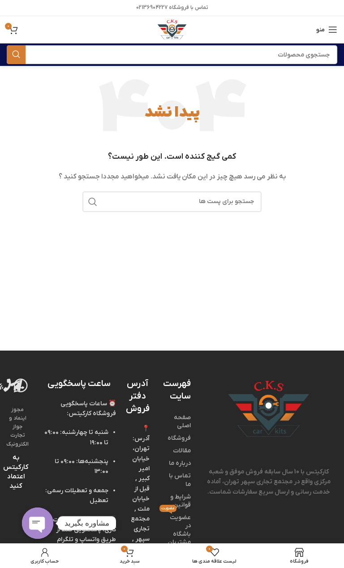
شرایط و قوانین (180, 501)
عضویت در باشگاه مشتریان (177, 529)
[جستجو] (172, 54)
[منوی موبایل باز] (327, 30)
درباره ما (180, 463)
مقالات (182, 451)
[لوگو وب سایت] (171, 29)
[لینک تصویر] (268, 408)
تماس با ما (180, 480)
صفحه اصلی (182, 421)
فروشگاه (179, 438)
